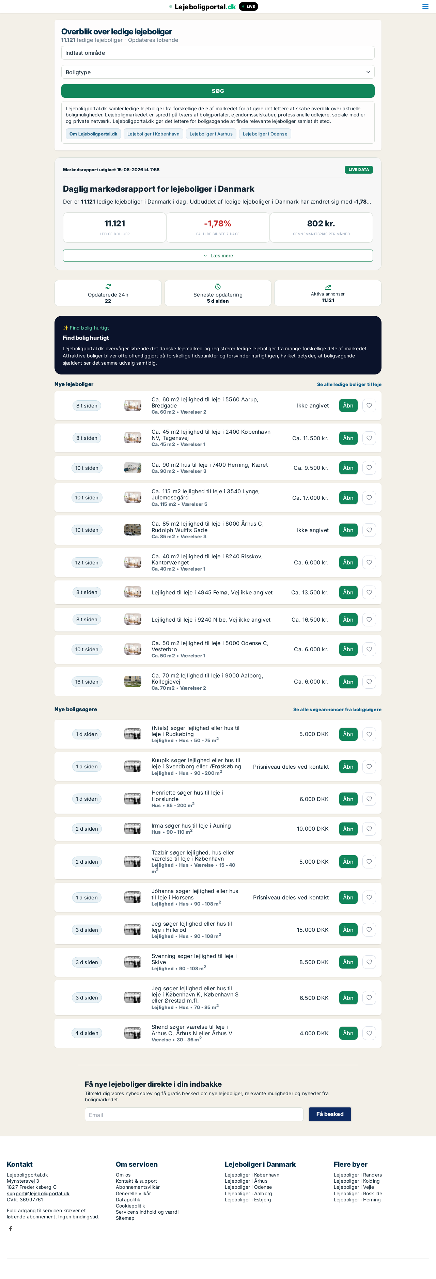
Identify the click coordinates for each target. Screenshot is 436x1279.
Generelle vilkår (133, 1193)
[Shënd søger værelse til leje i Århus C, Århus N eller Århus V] (86, 1033)
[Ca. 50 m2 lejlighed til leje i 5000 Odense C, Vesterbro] (86, 649)
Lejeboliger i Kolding (357, 1181)
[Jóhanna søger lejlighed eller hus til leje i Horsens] (86, 897)
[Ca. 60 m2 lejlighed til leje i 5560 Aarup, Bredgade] (86, 405)
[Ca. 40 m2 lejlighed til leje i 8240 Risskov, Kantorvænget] (86, 562)
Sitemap (125, 1218)
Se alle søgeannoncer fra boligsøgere (337, 709)
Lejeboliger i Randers (358, 1175)
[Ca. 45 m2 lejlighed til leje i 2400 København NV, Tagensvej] (86, 437)
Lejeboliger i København (153, 134)
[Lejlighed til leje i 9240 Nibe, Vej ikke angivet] (86, 619)
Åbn (348, 405)
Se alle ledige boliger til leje (349, 384)
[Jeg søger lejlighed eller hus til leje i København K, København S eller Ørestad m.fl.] (86, 997)
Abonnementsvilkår (138, 1187)
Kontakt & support (136, 1181)
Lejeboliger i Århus (246, 1181)
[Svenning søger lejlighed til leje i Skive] (86, 962)
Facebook (10, 1229)
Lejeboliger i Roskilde (358, 1193)
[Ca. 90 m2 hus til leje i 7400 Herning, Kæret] (86, 468)
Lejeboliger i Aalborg (248, 1193)
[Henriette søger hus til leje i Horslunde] (86, 798)
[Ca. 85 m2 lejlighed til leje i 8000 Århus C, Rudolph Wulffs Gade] (86, 529)
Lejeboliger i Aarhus (211, 134)
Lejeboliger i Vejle (354, 1187)
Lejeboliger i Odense (265, 134)
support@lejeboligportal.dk (38, 1193)
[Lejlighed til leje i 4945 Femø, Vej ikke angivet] (86, 592)
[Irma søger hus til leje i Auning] (86, 829)
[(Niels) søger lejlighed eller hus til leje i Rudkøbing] (86, 734)
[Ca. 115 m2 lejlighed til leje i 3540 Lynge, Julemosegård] (86, 497)
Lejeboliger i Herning (357, 1199)
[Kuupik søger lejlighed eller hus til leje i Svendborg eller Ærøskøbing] (86, 766)
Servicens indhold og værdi (147, 1212)
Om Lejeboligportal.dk (93, 134)
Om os (123, 1175)
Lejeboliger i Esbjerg (248, 1199)
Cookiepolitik (130, 1206)
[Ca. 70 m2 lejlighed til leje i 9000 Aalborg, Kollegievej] (86, 681)
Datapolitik (128, 1199)
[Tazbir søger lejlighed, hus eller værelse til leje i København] (86, 862)
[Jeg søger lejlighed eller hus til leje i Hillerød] (86, 929)
